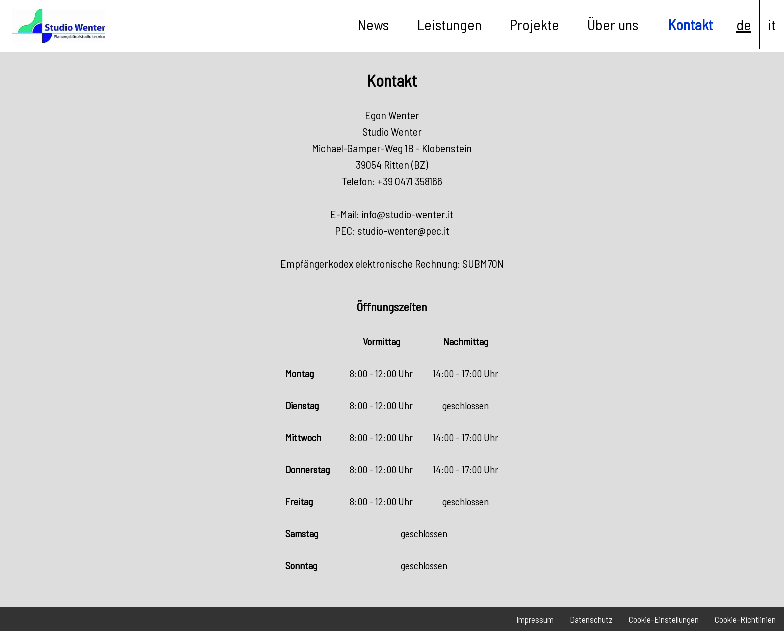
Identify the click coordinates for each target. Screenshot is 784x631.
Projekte (535, 24)
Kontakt (690, 24)
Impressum (535, 619)
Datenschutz (591, 619)
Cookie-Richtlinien (745, 619)
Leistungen (450, 24)
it (772, 24)
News (373, 24)
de (744, 24)
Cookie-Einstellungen (664, 619)
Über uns (613, 24)
